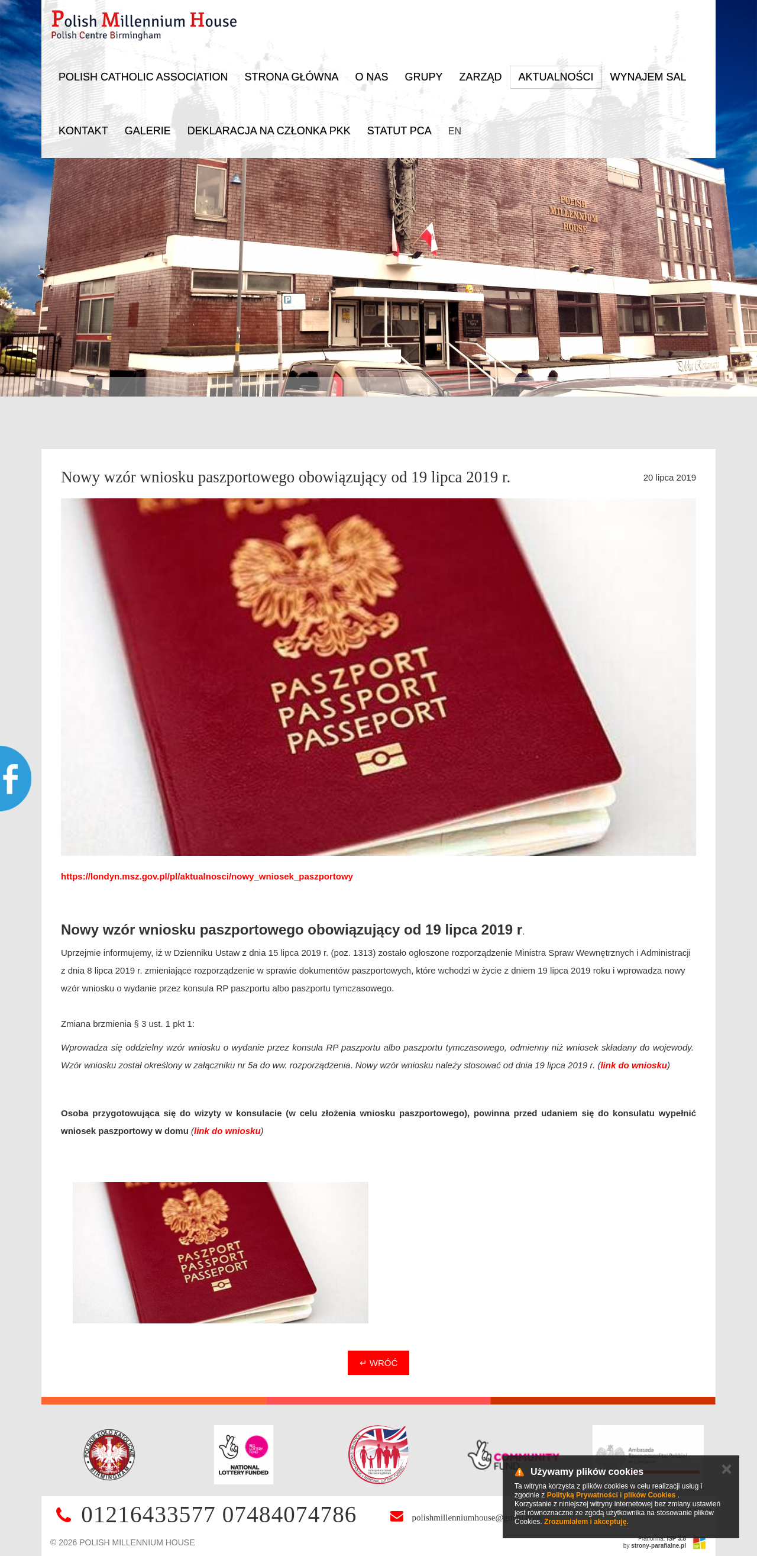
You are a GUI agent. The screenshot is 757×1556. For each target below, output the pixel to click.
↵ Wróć (379, 1363)
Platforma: (662, 1538)
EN (454, 131)
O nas (371, 77)
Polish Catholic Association (143, 77)
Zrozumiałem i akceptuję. (586, 1522)
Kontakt (83, 131)
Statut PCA (399, 131)
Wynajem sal (648, 77)
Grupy (423, 77)
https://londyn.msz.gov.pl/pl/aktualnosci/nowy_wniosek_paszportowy (207, 876)
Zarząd (480, 77)
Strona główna (291, 77)
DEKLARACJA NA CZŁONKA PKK (269, 131)
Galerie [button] (148, 131)
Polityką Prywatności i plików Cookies (611, 1495)
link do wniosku (633, 1065)
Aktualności (555, 77)
